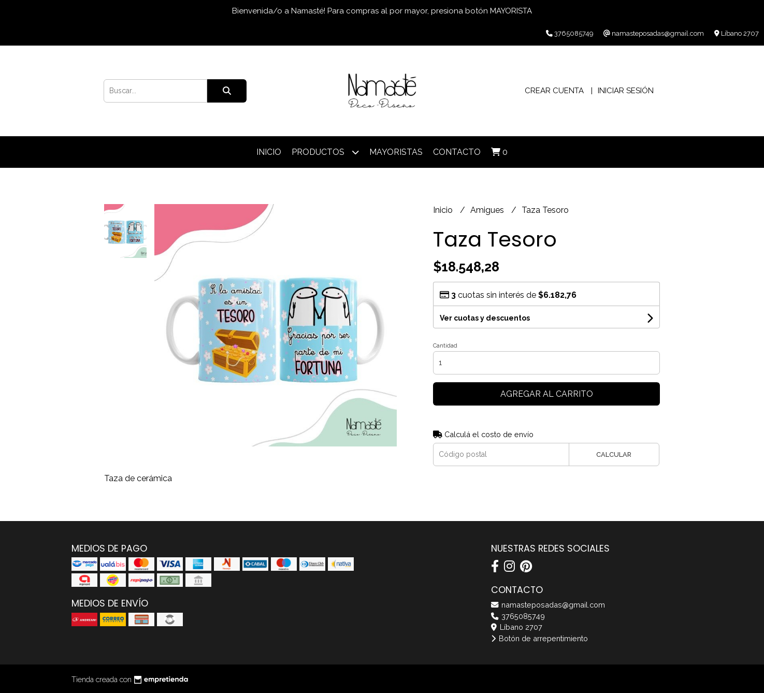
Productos (325, 152)
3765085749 (518, 616)
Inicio (268, 152)
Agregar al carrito (546, 394)
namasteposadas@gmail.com (548, 604)
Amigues (488, 210)
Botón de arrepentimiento (539, 638)
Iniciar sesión (626, 90)
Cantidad (445, 345)
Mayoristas (396, 152)
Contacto (457, 152)
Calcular (613, 454)
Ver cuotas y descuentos (485, 318)
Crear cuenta (554, 90)
